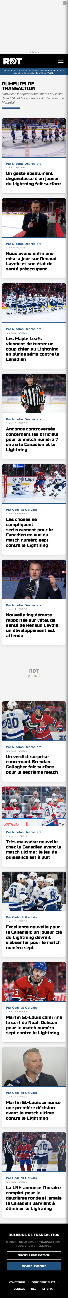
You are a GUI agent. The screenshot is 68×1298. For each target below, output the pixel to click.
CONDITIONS (17, 1282)
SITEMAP (48, 1288)
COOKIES (19, 1288)
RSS (33, 1288)
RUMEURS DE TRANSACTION (34, 1235)
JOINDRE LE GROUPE (34, 1266)
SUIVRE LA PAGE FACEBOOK (34, 1255)
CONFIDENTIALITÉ (43, 1282)
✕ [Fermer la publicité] (65, 3)
